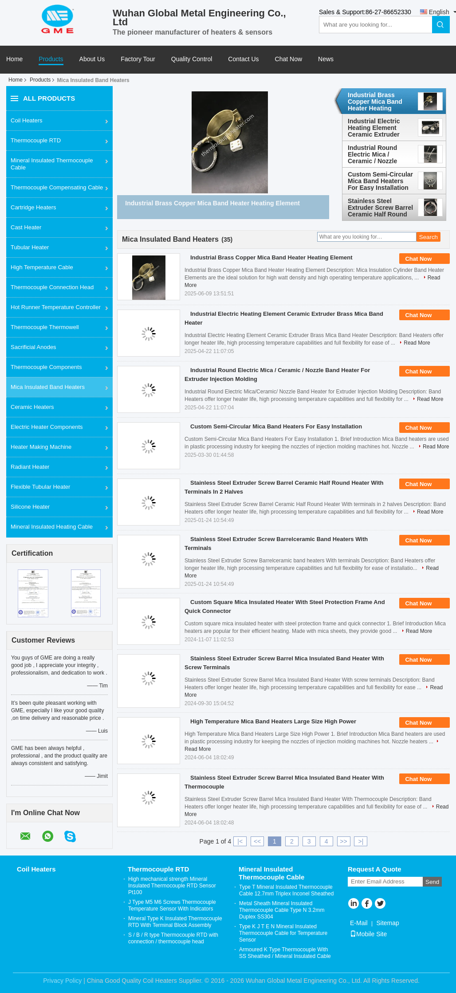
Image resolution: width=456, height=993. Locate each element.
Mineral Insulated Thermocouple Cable (52, 164)
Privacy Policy (62, 980)
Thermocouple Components (46, 367)
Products (51, 59)
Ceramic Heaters (32, 407)
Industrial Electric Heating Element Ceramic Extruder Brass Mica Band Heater (374, 127)
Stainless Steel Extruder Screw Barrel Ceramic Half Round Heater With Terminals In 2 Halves (380, 207)
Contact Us (243, 59)
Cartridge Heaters (33, 207)
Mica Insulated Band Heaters (48, 387)
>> (343, 841)
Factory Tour (138, 59)
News (326, 59)
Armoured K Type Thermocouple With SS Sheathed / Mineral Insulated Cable (285, 952)
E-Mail (359, 922)
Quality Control (191, 59)
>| (361, 841)
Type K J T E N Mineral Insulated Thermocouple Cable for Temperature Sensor (283, 933)
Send (432, 882)
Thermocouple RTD (36, 140)
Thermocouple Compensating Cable (57, 187)
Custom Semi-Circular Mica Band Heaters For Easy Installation (380, 181)
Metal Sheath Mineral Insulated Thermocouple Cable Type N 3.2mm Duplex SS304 (282, 910)
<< (257, 841)
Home (14, 59)
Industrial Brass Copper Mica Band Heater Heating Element (375, 101)
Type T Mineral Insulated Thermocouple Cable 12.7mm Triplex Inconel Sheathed (286, 890)
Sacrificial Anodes (33, 347)
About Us (92, 59)
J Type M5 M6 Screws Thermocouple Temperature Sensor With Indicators (172, 905)
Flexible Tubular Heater (40, 486)
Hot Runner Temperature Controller (56, 307)
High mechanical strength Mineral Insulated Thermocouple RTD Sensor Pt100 (172, 885)
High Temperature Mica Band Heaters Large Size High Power (273, 721)
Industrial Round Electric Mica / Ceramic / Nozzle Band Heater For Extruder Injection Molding (374, 154)
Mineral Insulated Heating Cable (52, 526)
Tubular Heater (30, 247)
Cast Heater (26, 227)
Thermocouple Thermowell (45, 327)
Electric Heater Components (47, 427)
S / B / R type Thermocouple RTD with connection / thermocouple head (173, 938)
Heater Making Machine (41, 447)
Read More (417, 343)
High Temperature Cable (42, 267)
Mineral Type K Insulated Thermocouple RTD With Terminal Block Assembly (175, 921)
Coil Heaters (27, 120)
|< (240, 841)
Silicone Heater (30, 506)
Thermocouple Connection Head (52, 287)
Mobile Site (368, 934)
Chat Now (288, 59)
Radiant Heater (30, 466)
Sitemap (387, 922)
